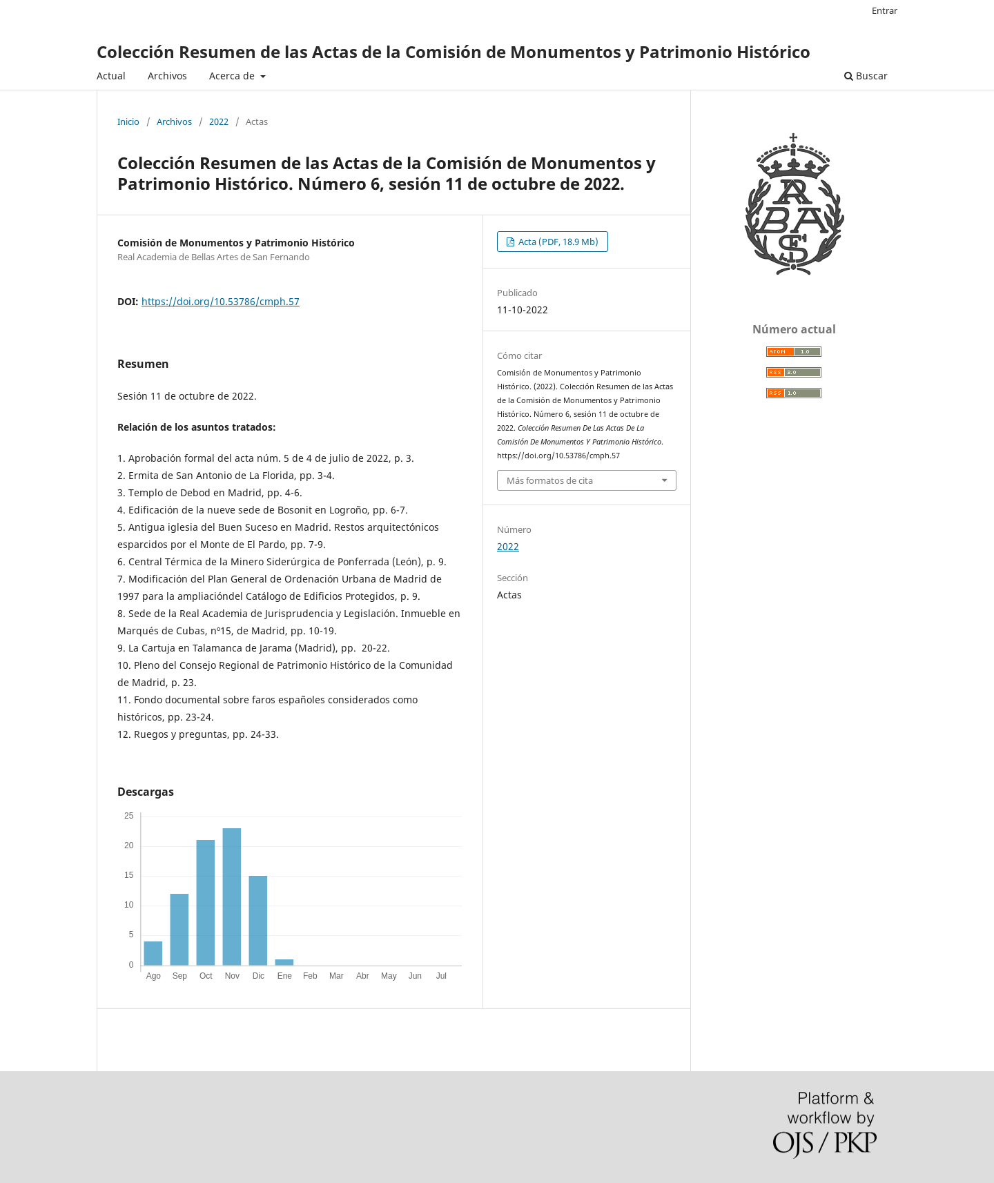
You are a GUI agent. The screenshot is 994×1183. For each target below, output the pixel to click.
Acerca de (233, 75)
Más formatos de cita (550, 480)
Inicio (128, 121)
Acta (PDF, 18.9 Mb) (557, 241)
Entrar (884, 10)
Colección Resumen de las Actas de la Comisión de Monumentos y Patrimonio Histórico (453, 51)
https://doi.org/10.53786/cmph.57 (221, 301)
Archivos (167, 75)
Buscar (866, 75)
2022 (218, 121)
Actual (111, 75)
